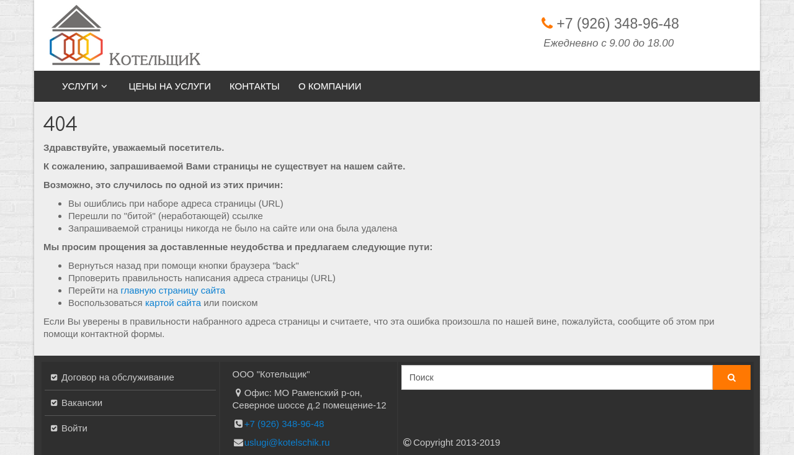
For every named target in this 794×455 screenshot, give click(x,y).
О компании (330, 86)
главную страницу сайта (172, 290)
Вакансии (81, 402)
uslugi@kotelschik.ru (287, 442)
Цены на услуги (169, 86)
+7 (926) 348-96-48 (617, 24)
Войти (74, 428)
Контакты (255, 86)
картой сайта (173, 302)
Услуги (86, 86)
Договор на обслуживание (117, 377)
